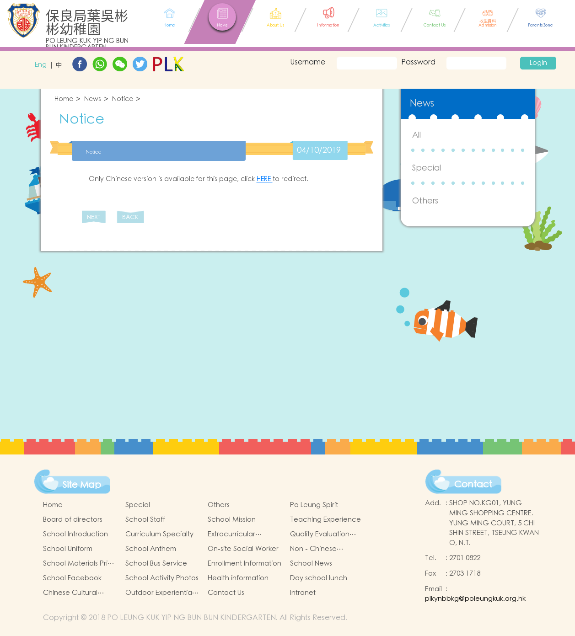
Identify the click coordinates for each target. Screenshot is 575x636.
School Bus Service (156, 563)
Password (418, 62)
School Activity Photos (162, 578)
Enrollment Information (244, 563)
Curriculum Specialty (159, 534)
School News (311, 563)
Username (306, 62)
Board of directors (72, 519)
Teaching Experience (325, 519)
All (416, 135)
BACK (130, 217)
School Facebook (72, 578)
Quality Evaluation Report (319, 534)
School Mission (232, 519)
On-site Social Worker (243, 549)
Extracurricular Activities (231, 534)
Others (425, 201)
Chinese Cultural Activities (70, 593)
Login (538, 63)
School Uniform (67, 549)
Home (63, 99)
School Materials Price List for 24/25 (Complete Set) (80, 564)
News (92, 99)
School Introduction (75, 534)
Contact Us (226, 593)
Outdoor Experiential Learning (159, 593)
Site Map (82, 485)
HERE (265, 179)
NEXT (93, 217)
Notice (122, 99)
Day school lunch (318, 578)
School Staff (145, 519)
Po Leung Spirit (314, 505)
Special (426, 168)
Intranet (303, 593)
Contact (473, 484)
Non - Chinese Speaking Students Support (320, 549)
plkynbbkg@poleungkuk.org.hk (475, 599)
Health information (238, 578)
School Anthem (150, 549)
